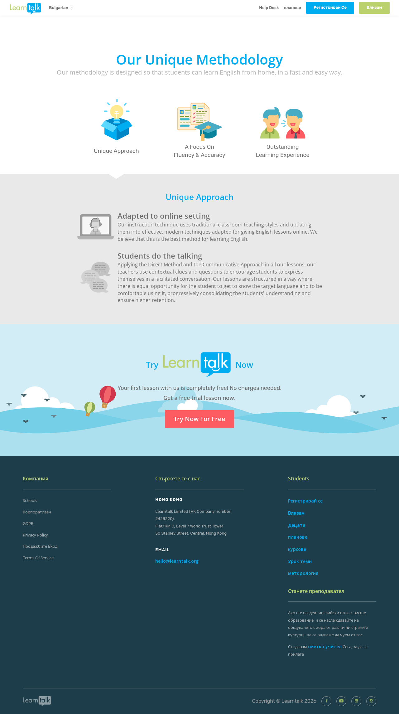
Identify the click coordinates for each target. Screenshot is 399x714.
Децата (296, 525)
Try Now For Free (199, 419)
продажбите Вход (40, 546)
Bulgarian (61, 8)
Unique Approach (116, 151)
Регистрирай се (305, 501)
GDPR (28, 523)
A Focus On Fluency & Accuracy (199, 150)
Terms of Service (38, 558)
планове (292, 7)
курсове (297, 549)
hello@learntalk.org (177, 561)
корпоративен (37, 512)
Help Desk (269, 7)
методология (303, 573)
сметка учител (325, 646)
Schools (30, 500)
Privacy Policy (35, 535)
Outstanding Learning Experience (283, 150)
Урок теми (300, 561)
